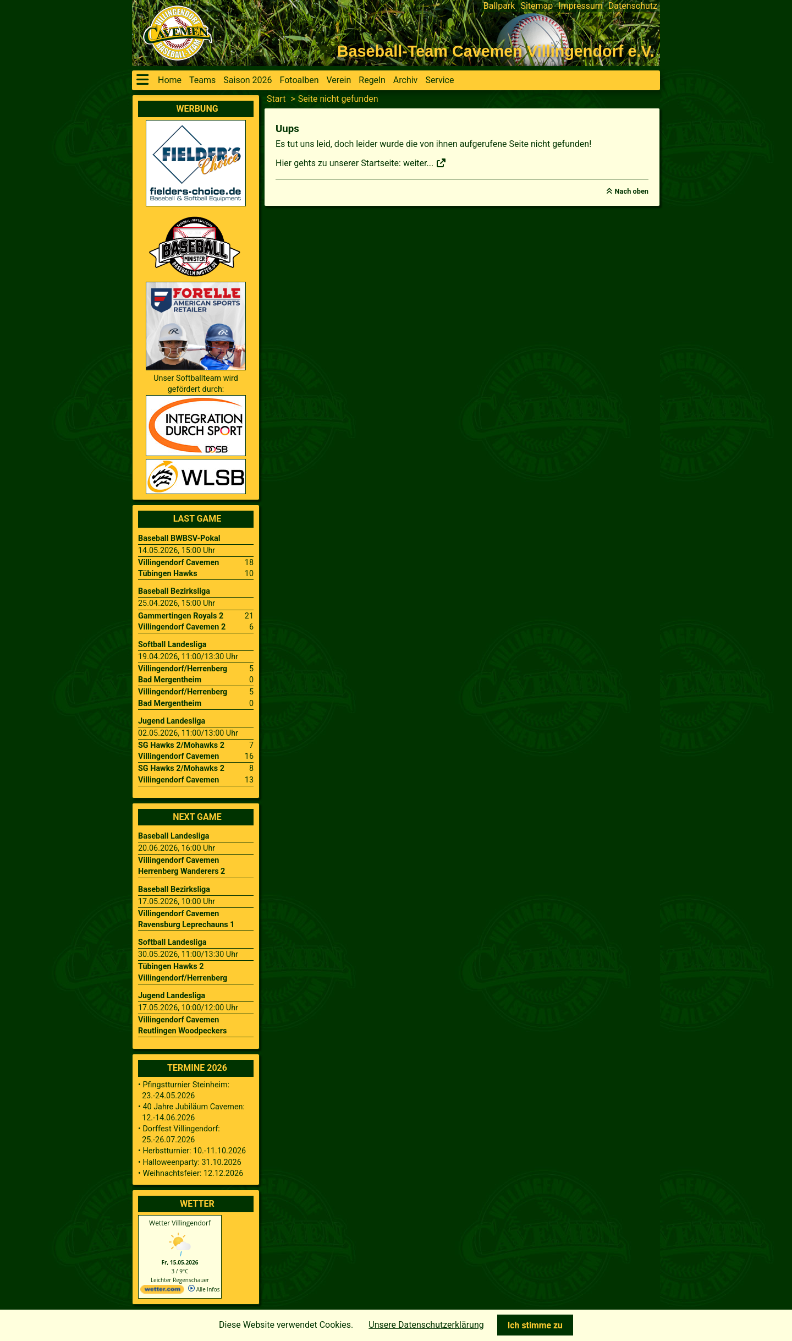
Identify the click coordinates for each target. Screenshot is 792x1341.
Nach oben (631, 191)
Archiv (405, 80)
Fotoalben (299, 80)
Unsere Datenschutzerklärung (426, 1325)
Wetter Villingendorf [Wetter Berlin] (180, 1223)
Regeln (372, 80)
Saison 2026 (247, 80)
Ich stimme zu (535, 1325)
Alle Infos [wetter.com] (203, 1289)
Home (170, 80)
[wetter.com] (162, 1291)
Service (439, 80)
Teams (202, 80)
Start (276, 99)
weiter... (425, 163)
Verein (338, 80)
